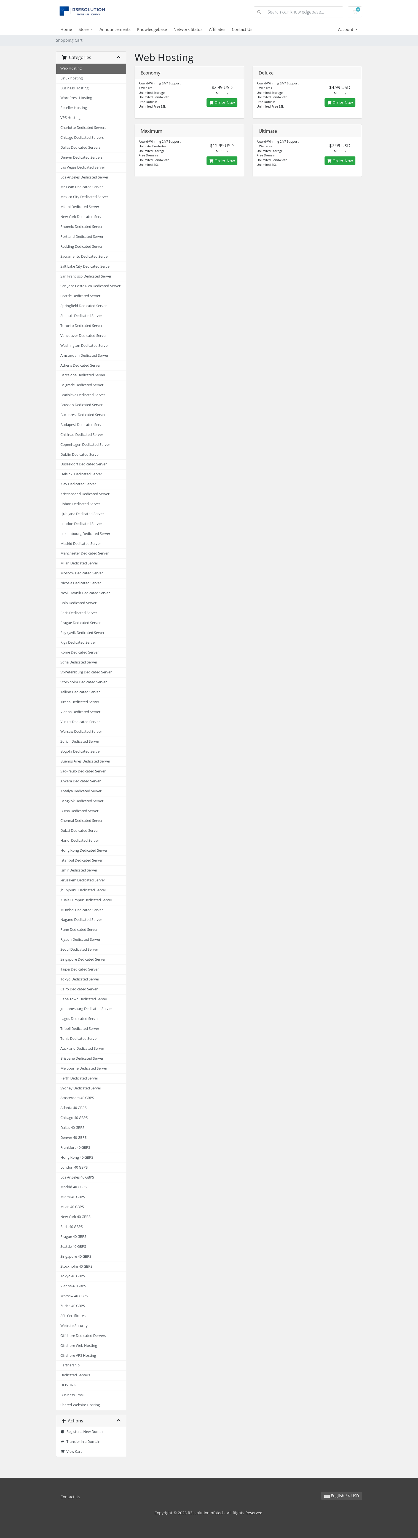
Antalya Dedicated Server (80, 791)
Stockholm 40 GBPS (76, 1266)
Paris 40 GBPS (71, 1226)
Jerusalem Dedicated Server (82, 880)
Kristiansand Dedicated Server (84, 494)
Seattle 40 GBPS (73, 1246)
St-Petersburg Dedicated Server (86, 672)
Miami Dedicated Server (79, 206)
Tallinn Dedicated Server (80, 692)
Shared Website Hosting (80, 1405)
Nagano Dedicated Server (81, 919)
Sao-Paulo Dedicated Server (83, 771)
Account (346, 29)
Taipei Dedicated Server (79, 969)
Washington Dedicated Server (84, 345)
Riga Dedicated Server (78, 642)
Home (66, 29)
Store (84, 29)
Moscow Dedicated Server (81, 573)
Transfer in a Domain (80, 1441)
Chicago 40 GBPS (74, 1117)
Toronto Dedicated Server (81, 325)
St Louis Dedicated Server (81, 315)
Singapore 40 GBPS (75, 1256)
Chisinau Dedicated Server (81, 434)
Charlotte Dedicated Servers (83, 127)
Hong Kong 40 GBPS (76, 1157)
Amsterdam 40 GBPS (77, 1097)
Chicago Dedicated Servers (82, 137)
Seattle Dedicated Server (80, 296)
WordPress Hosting (76, 97)
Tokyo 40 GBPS (72, 1276)
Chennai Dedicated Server (81, 820)
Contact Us (242, 29)
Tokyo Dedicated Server (79, 979)
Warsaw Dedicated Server (81, 731)
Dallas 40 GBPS (72, 1127)
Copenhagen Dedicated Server (85, 444)
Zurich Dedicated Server (79, 741)
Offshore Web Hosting (78, 1345)
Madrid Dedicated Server (80, 543)
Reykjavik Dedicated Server (82, 632)
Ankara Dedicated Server (80, 781)
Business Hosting (74, 88)
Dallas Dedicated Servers (80, 147)
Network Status (187, 29)
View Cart (71, 1451)
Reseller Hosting (73, 107)
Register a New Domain (82, 1431)
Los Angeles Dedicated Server (84, 177)
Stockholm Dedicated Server (83, 682)
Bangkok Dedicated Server (81, 801)
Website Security (74, 1325)
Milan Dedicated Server (79, 563)
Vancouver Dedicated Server (83, 335)
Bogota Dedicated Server (80, 751)
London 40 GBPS (74, 1167)
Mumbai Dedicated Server (81, 910)
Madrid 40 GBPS (73, 1187)
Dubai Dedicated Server (79, 830)
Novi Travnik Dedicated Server (85, 593)
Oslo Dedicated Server (78, 603)
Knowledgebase (152, 29)
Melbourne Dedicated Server (83, 1068)
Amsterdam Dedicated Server (84, 355)
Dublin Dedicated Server (80, 454)
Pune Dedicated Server (79, 929)
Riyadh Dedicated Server (80, 939)
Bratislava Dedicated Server (82, 395)
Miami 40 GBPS (72, 1197)
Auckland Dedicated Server (82, 1048)
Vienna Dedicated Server (80, 712)
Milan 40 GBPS (72, 1206)
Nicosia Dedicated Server (80, 583)
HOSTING (68, 1385)
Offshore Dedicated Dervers (83, 1335)
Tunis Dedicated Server (79, 1038)
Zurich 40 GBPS (72, 1306)
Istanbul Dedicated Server (81, 860)
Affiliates (217, 29)
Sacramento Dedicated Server (84, 256)
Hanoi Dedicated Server (79, 840)
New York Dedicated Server (82, 216)
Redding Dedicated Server (81, 246)
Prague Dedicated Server (80, 622)
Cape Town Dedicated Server (83, 999)
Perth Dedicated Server (79, 1078)
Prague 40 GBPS (73, 1236)
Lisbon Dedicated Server (80, 504)
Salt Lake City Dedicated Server (85, 266)
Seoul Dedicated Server (79, 949)
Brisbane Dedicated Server (81, 1058)
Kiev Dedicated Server (78, 484)
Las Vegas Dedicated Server (82, 167)
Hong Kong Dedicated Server (84, 850)
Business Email (72, 1395)
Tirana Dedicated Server (79, 702)
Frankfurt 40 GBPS (75, 1147)
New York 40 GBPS (75, 1216)
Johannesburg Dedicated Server (86, 1008)
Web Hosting (71, 68)
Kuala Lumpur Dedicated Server (86, 900)
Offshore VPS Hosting (78, 1355)
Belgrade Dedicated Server (81, 385)
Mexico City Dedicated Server (84, 196)
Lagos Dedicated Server (79, 1018)
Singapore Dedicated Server (83, 959)
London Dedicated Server (81, 523)
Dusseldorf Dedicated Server (83, 464)
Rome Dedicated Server (79, 652)
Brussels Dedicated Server (81, 405)
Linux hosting (71, 78)
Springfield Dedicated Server (83, 305)
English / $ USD (341, 1495)
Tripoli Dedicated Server (79, 1028)
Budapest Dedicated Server (82, 424)
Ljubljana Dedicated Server (82, 513)
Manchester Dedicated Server (84, 553)
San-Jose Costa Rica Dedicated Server (90, 286)
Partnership (70, 1365)
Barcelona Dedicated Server (82, 375)
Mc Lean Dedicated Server (81, 187)
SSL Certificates (72, 1315)
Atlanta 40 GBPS (73, 1107)
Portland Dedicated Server (81, 236)
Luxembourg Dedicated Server (85, 533)
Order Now (222, 102)
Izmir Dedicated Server (78, 870)
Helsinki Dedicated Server (81, 474)
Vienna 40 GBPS (73, 1286)
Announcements (115, 29)
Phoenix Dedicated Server (81, 226)
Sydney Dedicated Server (80, 1088)
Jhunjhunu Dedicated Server (83, 890)
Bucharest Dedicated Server (83, 414)
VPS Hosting (70, 117)
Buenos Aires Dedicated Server (85, 761)
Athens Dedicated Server (80, 365)
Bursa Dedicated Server (79, 811)
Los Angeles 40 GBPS (77, 1177)
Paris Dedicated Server (78, 613)
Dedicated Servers (75, 1375)
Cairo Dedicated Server (79, 989)
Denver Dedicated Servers (81, 157)
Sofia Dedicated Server (78, 662)
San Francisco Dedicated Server (85, 276)
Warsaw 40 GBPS (74, 1296)
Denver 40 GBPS (73, 1137)
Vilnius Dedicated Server (80, 721)
